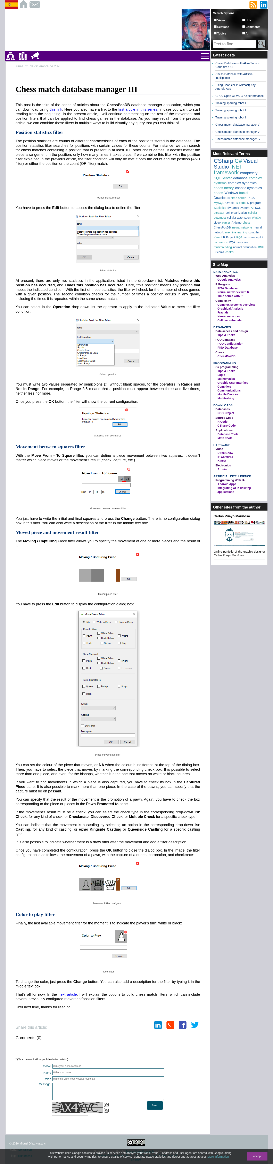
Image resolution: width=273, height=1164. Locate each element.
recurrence (221, 242)
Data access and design (231, 331)
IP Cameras (225, 456)
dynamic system (239, 207)
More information (218, 1156)
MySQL (219, 202)
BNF (261, 247)
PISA (251, 198)
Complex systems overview (236, 304)
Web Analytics (225, 275)
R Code (222, 421)
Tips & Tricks (226, 335)
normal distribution (245, 247)
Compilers (224, 386)
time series (238, 198)
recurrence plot (253, 237)
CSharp (223, 161)
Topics (221, 33)
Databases (222, 327)
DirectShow (225, 453)
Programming (224, 363)
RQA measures (238, 242)
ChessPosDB (222, 227)
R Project (229, 237)
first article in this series (137, 109)
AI (252, 207)
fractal (243, 193)
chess (246, 222)
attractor (219, 212)
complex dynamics (242, 183)
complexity (248, 173)
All (247, 33)
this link (56, 109)
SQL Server (223, 178)
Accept (257, 1156)
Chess (219, 352)
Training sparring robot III (231, 103)
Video (219, 449)
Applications (224, 430)
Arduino (236, 222)
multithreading (223, 247)
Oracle (229, 202)
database (240, 178)
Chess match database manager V (237, 131)
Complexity (223, 300)
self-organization (236, 212)
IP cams (219, 252)
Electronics (223, 465)
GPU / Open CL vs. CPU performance (239, 96)
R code (241, 202)
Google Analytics (229, 279)
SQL (258, 207)
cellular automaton (238, 217)
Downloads (222, 198)
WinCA (256, 217)
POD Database (225, 339)
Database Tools (227, 434)
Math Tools (224, 438)
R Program (222, 284)
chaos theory (224, 188)
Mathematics (226, 378)
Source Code (224, 417)
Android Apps (226, 484)
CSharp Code (226, 425)
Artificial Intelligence (232, 476)
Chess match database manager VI (237, 124)
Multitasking (225, 398)
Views (221, 20)
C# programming (226, 367)
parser (226, 222)
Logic (221, 375)
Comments (253, 27)
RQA (239, 237)
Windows (231, 193)
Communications (229, 390)
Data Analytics (225, 271)
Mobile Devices (227, 394)
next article (67, 994)
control (229, 252)
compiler (253, 232)
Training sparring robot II (231, 110)
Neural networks (228, 316)
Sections (223, 27)
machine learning (236, 232)
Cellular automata (229, 320)
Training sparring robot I (230, 117)
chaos (218, 193)
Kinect (218, 237)
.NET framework (228, 170)
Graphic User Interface (232, 382)
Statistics (220, 207)
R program (254, 202)
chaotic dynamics (248, 188)
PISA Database (227, 288)
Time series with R (230, 296)
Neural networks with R (233, 292)
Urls (248, 20)
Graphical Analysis (230, 308)
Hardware (221, 445)
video (217, 222)
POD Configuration (230, 343)
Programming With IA (230, 480)
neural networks (242, 227)
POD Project (225, 413)
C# (238, 161)
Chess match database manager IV (237, 139)
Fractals (223, 312)
